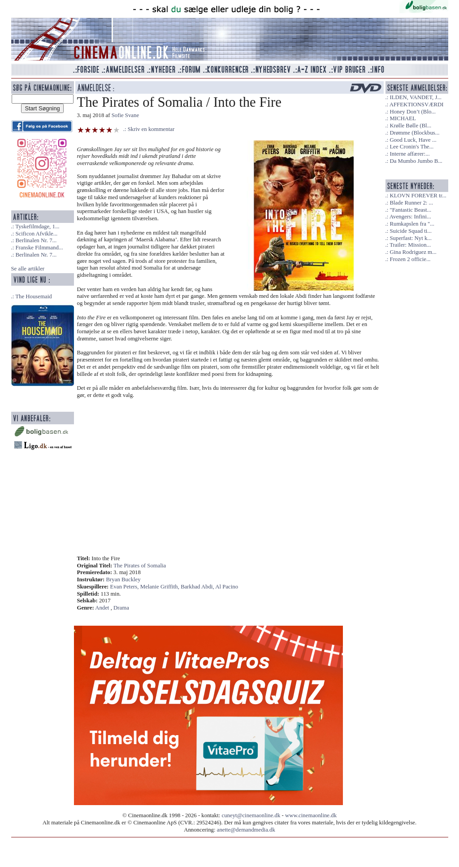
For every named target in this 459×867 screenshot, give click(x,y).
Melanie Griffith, (160, 587)
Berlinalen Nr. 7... (35, 240)
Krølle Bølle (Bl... (410, 125)
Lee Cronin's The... (411, 147)
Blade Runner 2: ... (411, 203)
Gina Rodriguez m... (413, 252)
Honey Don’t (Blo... (413, 112)
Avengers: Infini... (410, 216)
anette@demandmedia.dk (246, 830)
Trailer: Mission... (410, 245)
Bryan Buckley (123, 579)
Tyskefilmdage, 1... (37, 226)
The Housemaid (33, 296)
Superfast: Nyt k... (410, 238)
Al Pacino (226, 587)
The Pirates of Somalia (139, 565)
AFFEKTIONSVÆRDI (417, 104)
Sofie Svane (125, 115)
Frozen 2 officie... (410, 259)
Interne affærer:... (409, 154)
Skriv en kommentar (151, 129)
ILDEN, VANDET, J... (416, 97)
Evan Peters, (125, 587)
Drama (121, 608)
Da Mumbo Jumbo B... (416, 161)
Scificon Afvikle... (36, 234)
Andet (102, 608)
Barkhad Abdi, (198, 587)
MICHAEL (403, 118)
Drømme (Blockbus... (414, 133)
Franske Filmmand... (39, 247)
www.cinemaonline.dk (311, 815)
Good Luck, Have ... (413, 140)
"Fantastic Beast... (410, 210)
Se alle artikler (28, 269)
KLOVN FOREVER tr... (418, 195)
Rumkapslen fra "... (412, 224)
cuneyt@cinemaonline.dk (251, 815)
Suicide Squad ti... (410, 231)
